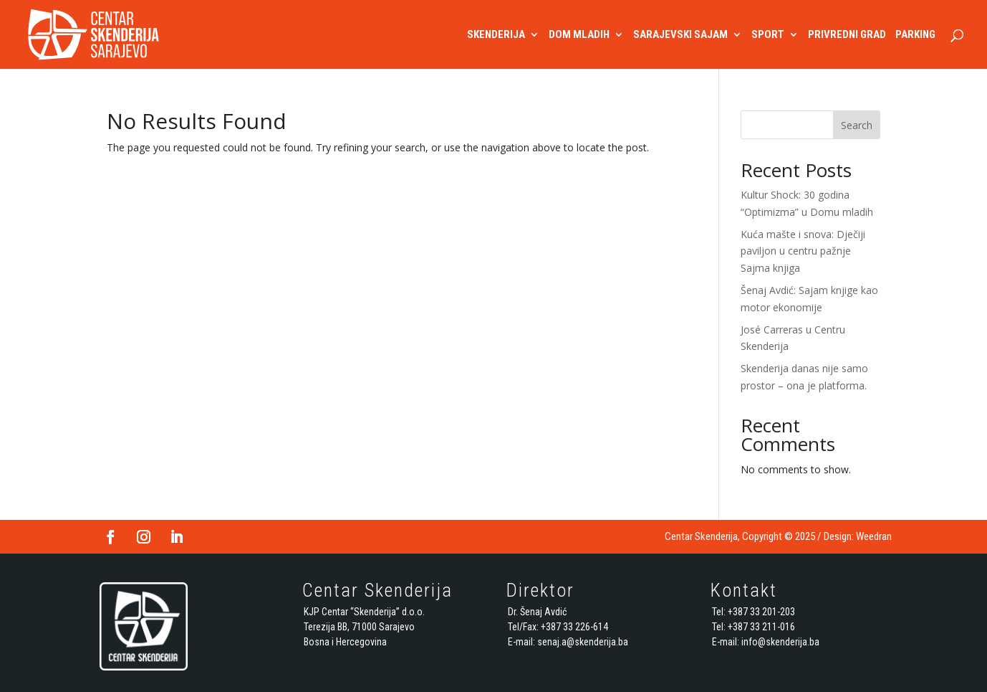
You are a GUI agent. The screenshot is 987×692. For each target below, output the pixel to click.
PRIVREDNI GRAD (847, 35)
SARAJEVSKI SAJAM (680, 35)
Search (856, 125)
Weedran (874, 536)
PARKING (915, 35)
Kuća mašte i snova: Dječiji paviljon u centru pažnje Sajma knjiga (803, 251)
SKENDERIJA (496, 35)
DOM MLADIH (579, 35)
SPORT (767, 35)
